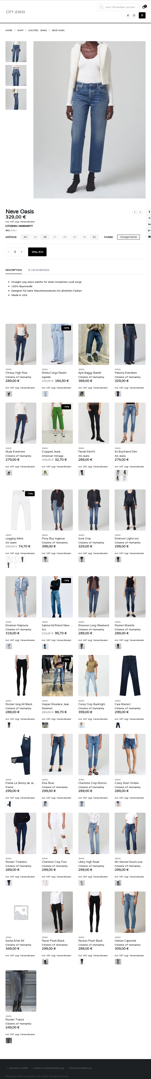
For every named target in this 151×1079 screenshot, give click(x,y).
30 (84, 237)
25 (35, 237)
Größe (10, 237)
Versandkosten (27, 221)
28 (64, 237)
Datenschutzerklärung (80, 1068)
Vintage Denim (128, 237)
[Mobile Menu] (142, 15)
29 (74, 237)
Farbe (108, 237)
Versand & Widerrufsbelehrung (48, 1068)
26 (44, 237)
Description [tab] (13, 270)
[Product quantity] (15, 251)
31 (94, 237)
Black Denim (118, 478)
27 (54, 237)
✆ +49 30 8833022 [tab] (38, 270)
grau (8, 565)
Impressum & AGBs (18, 1068)
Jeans (8, 369)
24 (25, 237)
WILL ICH (37, 252)
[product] (20, 344)
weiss (15, 565)
